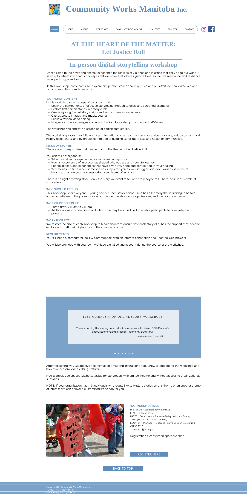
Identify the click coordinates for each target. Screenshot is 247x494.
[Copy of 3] (125, 353)
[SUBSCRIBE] (54, 29)
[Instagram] (204, 29)
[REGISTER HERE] (149, 454)
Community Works (102, 9)
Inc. (182, 9)
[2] (118, 353)
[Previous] (49, 327)
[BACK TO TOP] (123, 468)
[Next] (198, 327)
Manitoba (158, 9)
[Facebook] (211, 29)
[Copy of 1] (132, 353)
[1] (115, 353)
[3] (122, 353)
